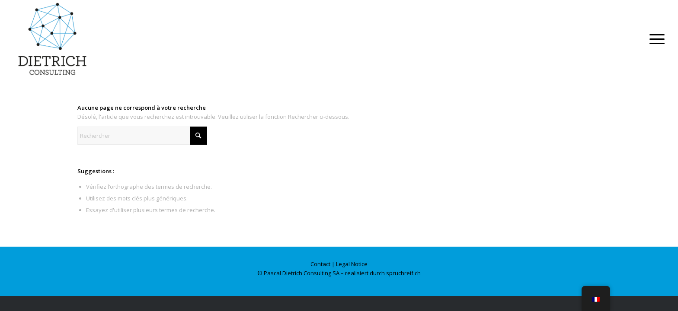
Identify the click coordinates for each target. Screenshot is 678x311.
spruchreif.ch (403, 273)
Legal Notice (352, 264)
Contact (320, 264)
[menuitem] (654, 39)
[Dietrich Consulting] (52, 39)
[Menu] (654, 39)
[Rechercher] (142, 136)
